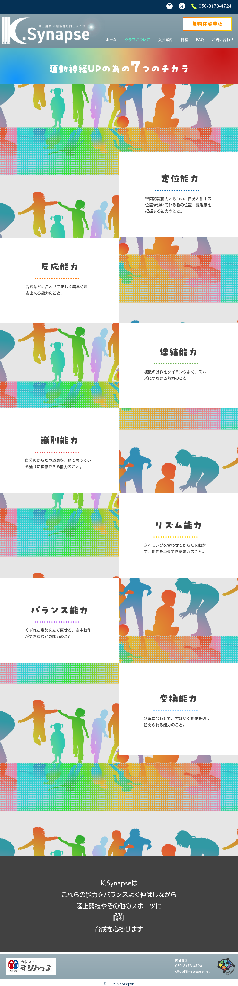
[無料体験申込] (207, 24)
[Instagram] (169, 6)
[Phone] (194, 6)
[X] (182, 6)
